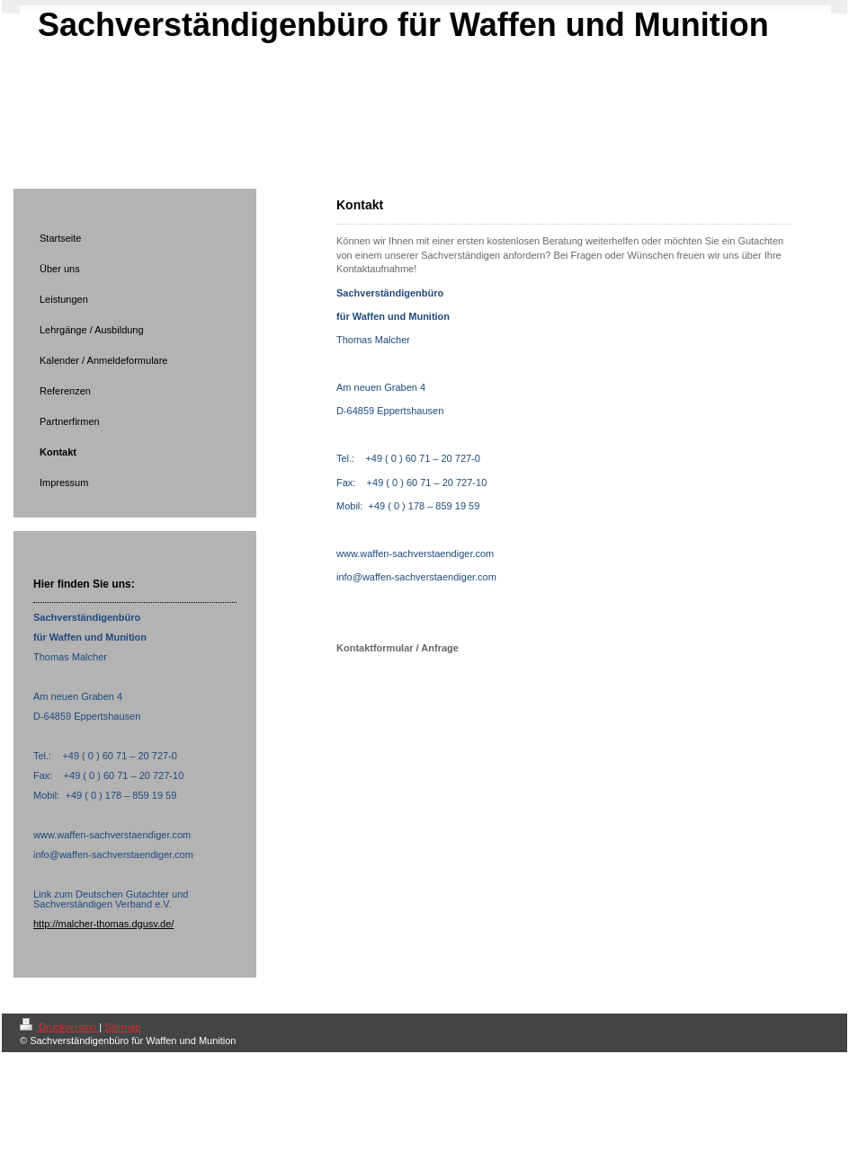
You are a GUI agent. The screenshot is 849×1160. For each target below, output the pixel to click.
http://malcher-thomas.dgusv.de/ (103, 923)
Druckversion (59, 1027)
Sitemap (122, 1027)
